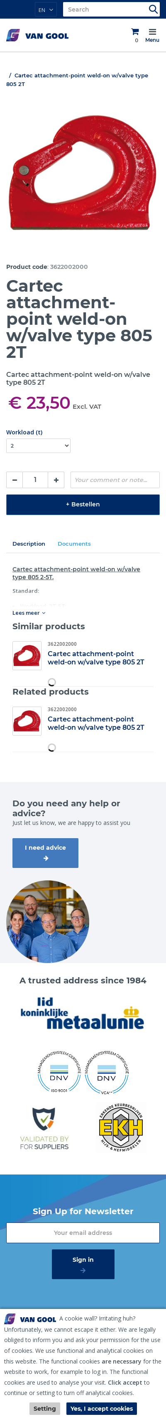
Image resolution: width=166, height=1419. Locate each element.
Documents (74, 543)
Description (28, 543)
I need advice (45, 847)
